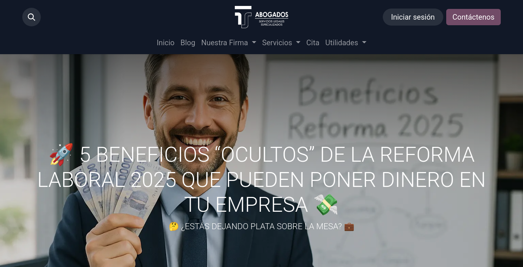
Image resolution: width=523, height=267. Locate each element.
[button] (31, 17)
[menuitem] (165, 42)
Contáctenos (473, 17)
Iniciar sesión (413, 17)
